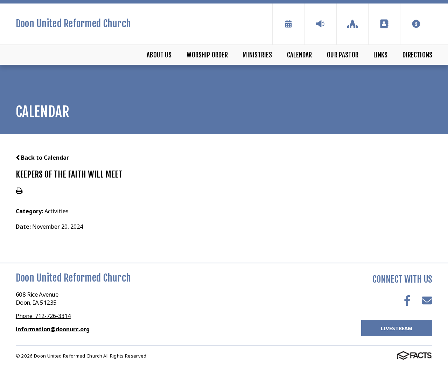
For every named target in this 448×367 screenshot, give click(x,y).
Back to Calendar (42, 157)
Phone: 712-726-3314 (43, 316)
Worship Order (207, 55)
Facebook (407, 300)
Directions (417, 55)
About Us (159, 55)
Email (427, 300)
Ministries (257, 55)
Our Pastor (342, 55)
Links (380, 55)
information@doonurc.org (53, 329)
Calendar (299, 55)
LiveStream (397, 328)
